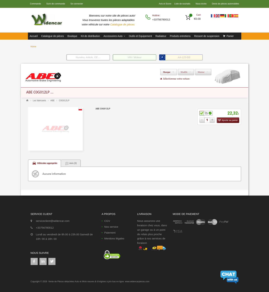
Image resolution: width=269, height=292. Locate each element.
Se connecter (76, 3)
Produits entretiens (180, 36)
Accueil (34, 36)
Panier (230, 36)
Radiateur (160, 36)
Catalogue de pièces (122, 24)
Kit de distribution (90, 36)
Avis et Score (165, 3)
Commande (35, 3)
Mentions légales (114, 238)
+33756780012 (161, 19)
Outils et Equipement (140, 36)
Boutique (72, 36)
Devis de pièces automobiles (225, 3)
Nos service (111, 226)
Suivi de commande (55, 3)
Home (33, 46)
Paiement (110, 232)
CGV (107, 220)
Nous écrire (201, 3)
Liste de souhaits (182, 3)
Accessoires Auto (114, 36)
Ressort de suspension (206, 36)
